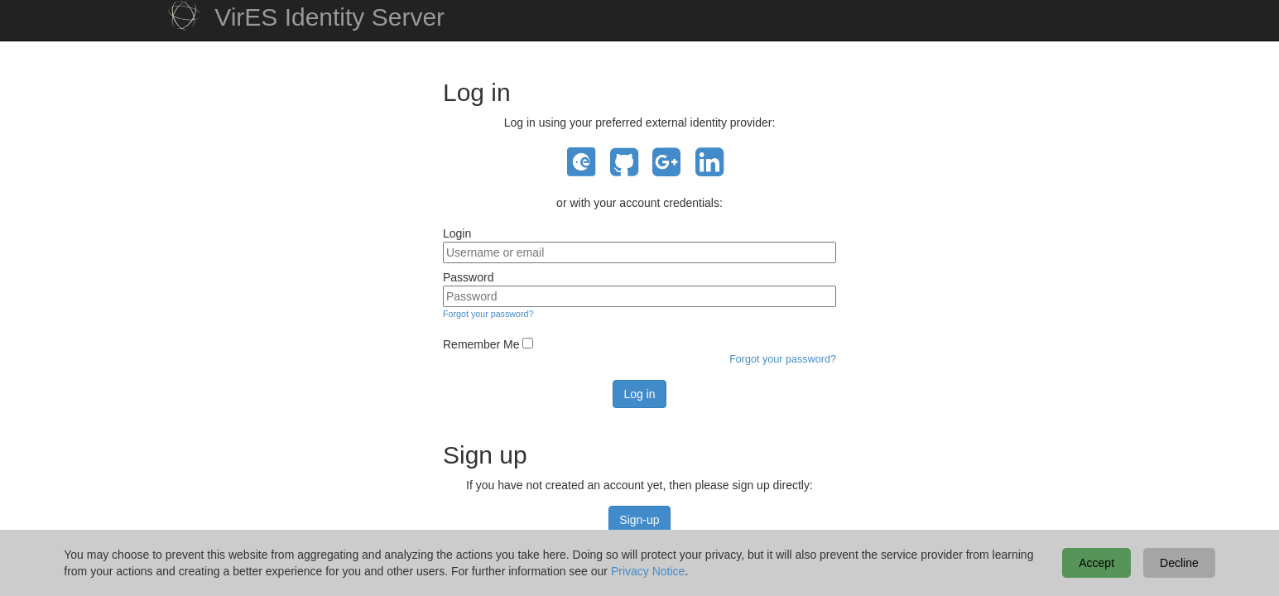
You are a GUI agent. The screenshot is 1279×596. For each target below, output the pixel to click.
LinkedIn (709, 162)
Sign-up (639, 519)
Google (666, 162)
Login (457, 233)
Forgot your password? (488, 314)
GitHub (624, 162)
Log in (639, 394)
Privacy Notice (648, 571)
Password (468, 277)
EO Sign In (581, 162)
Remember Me (481, 344)
